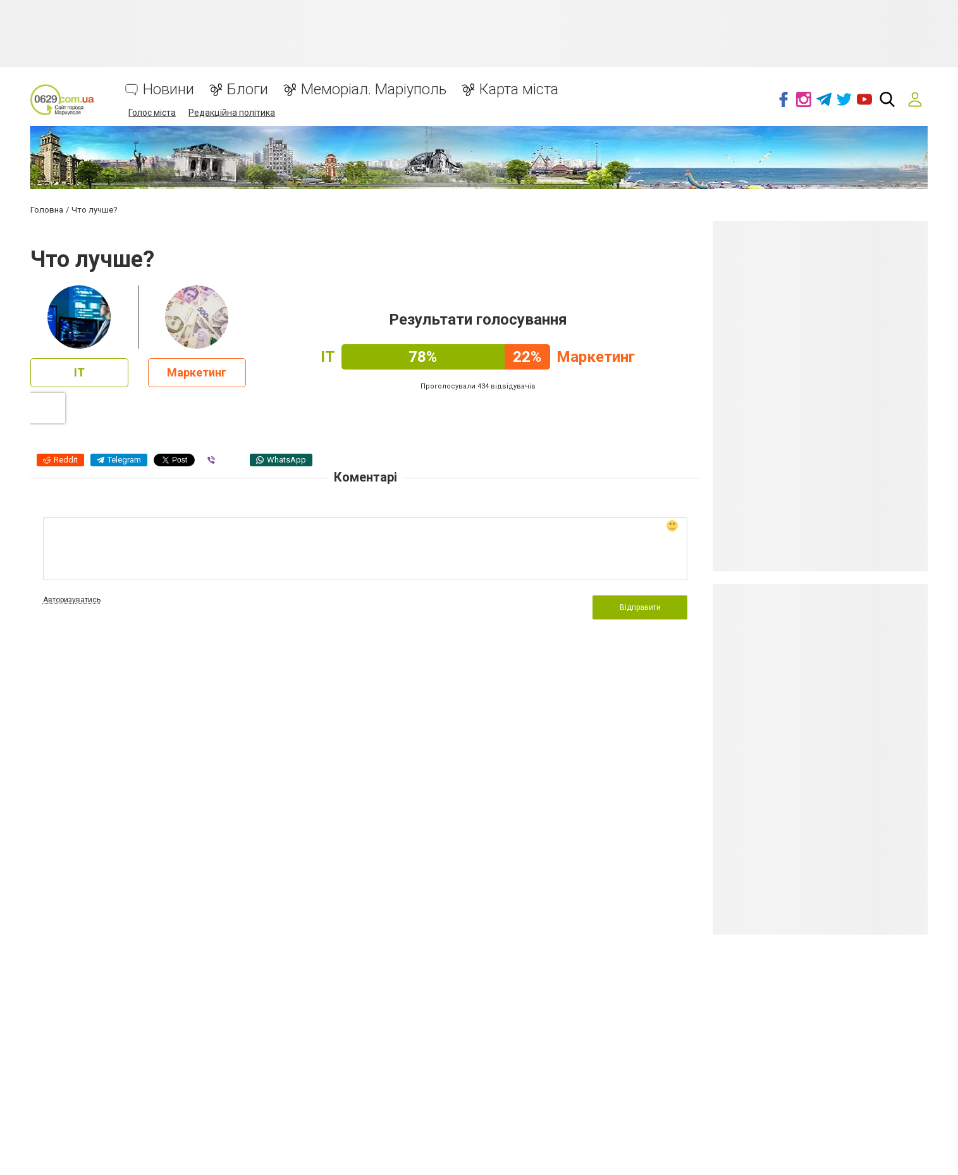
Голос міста (152, 113)
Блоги (247, 89)
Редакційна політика (231, 113)
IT (79, 372)
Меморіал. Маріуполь (373, 89)
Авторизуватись (72, 599)
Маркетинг (196, 372)
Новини (168, 89)
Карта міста (518, 89)
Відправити (640, 607)
